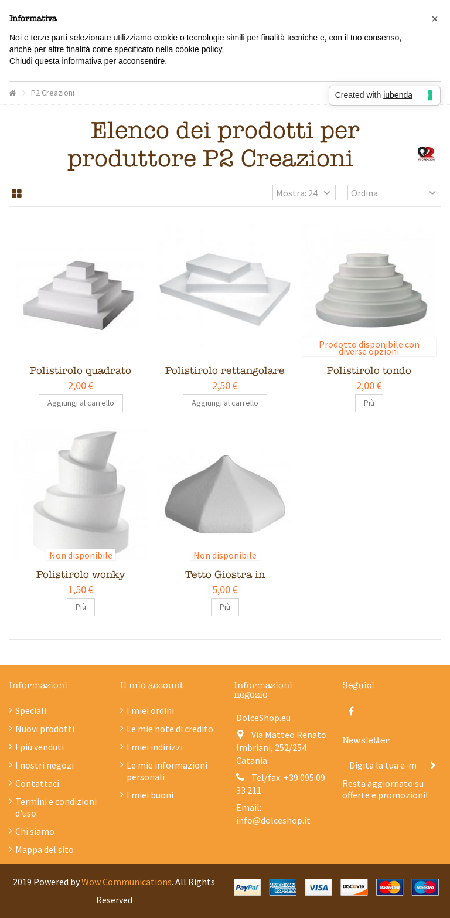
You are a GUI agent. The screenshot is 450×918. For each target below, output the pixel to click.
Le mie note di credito (170, 729)
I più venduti (39, 747)
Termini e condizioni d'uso (56, 807)
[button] (434, 18)
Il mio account (151, 685)
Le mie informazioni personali (167, 771)
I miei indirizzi (155, 747)
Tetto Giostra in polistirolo (225, 581)
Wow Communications (126, 882)
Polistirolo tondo (369, 371)
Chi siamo (34, 831)
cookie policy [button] (198, 49)
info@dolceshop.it (273, 820)
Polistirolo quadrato (80, 371)
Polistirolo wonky (80, 575)
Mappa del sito (44, 849)
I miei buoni (150, 795)
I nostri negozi (44, 765)
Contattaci (37, 783)
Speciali (30, 710)
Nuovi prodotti (44, 729)
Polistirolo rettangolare (225, 371)
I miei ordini (150, 710)
